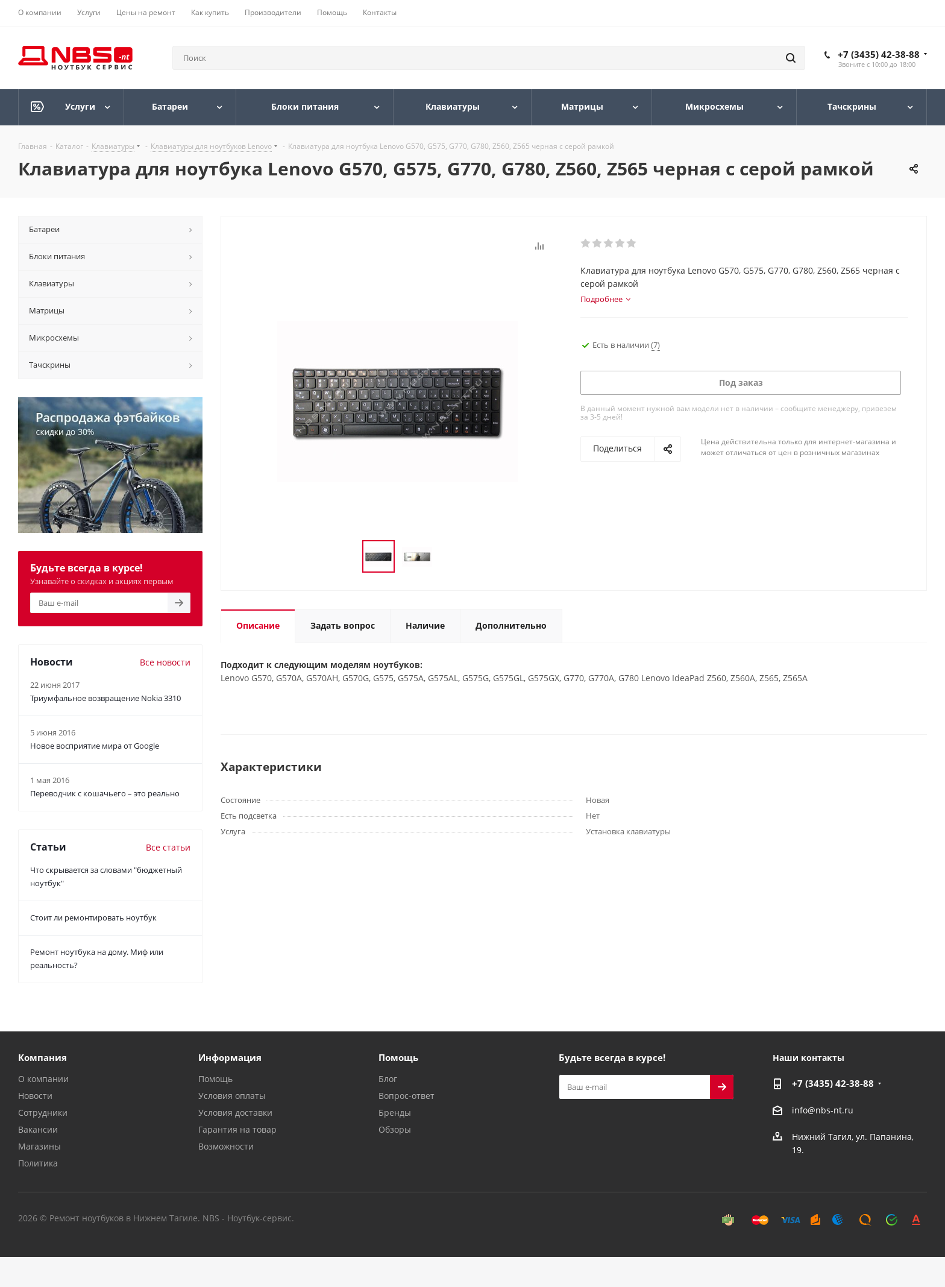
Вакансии (38, 1129)
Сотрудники (43, 1112)
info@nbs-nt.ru (822, 1110)
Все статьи (168, 847)
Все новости (165, 662)
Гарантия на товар (237, 1129)
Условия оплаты (232, 1095)
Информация (230, 1057)
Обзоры (394, 1129)
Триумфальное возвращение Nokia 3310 (105, 698)
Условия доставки (235, 1112)
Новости (35, 1095)
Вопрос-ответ (406, 1095)
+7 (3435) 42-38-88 (879, 54)
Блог (387, 1078)
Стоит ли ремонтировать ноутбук (93, 917)
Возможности (226, 1146)
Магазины (39, 1146)
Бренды (394, 1112)
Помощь (215, 1078)
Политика (38, 1163)
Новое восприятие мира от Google (94, 745)
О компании (43, 1078)
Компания (42, 1057)
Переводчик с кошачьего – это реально (105, 793)
